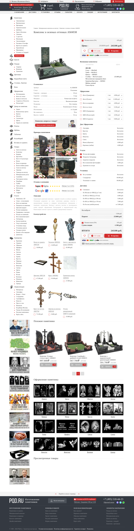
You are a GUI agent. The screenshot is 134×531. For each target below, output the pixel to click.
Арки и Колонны (21, 32)
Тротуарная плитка (21, 179)
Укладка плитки (21, 230)
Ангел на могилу (21, 150)
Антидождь (19, 219)
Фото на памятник (21, 203)
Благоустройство (21, 221)
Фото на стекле (20, 96)
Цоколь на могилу (111, 518)
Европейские (20, 48)
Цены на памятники (51, 511)
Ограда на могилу (111, 511)
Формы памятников (51, 521)
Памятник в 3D (20, 198)
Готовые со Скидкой (22, 52)
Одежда (18, 283)
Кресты (18, 259)
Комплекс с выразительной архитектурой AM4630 (108, 358)
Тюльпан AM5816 (54, 242)
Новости (18, 301)
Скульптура (19, 118)
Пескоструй (19, 103)
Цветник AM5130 (39, 275)
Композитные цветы (22, 111)
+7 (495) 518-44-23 (113, 5)
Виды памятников (50, 513)
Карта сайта (19, 314)
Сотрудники (19, 296)
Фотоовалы (19, 188)
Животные (19, 281)
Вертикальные (20, 23)
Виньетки (19, 265)
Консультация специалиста (45, 125)
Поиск (60, 1)
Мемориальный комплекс (17, 513)
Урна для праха (20, 186)
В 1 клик (95, 51)
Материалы (19, 290)
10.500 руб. (53, 278)
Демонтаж (19, 234)
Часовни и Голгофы (22, 43)
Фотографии (102, 12)
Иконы (18, 250)
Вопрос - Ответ (20, 294)
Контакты (116, 12)
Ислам (18, 274)
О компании (19, 12)
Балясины (19, 152)
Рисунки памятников (22, 312)
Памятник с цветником (113, 524)
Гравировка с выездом (23, 212)
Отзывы (57, 12)
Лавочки (18, 170)
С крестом (19, 36)
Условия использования (46, 529)
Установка (45, 12)
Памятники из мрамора (16, 516)
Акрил (18, 109)
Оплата (80, 12)
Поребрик (19, 181)
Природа (18, 261)
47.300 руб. (38, 278)
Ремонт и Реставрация (23, 232)
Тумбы (18, 183)
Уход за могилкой (21, 223)
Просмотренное (78, 1)
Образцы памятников (80, 516)
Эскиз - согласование (22, 201)
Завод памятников (79, 518)
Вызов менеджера (57, 500)
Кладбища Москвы (22, 308)
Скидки (90, 12)
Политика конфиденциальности (63, 529)
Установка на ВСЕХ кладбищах (21, 5)
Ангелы (18, 252)
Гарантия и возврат (80, 529)
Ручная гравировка (21, 210)
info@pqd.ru (43, 1)
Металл (18, 116)
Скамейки (19, 177)
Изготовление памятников (24, 500)
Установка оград (21, 226)
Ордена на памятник (22, 123)
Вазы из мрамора (21, 163)
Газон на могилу (21, 168)
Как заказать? (78, 511)
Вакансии (19, 305)
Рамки (18, 272)
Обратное (19, 245)
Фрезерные (19, 25)
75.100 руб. (38, 314)
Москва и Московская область (19, 1)
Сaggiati (18, 192)
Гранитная (19, 71)
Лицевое (18, 243)
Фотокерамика (20, 94)
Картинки (19, 241)
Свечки (18, 268)
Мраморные (19, 50)
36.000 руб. (38, 247)
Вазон (18, 161)
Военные (19, 277)
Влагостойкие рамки (22, 165)
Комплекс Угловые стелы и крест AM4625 (48, 357)
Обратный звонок (109, 8)
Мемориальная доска (22, 174)
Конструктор (117, 1)
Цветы (18, 120)
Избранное (97, 1)
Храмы (18, 256)
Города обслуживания (22, 310)
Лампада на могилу (22, 172)
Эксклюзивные (20, 41)
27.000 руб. (68, 281)
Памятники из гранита (16, 511)
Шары (18, 190)
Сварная (18, 67)
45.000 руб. (68, 247)
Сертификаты (20, 299)
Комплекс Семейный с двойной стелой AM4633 (78, 357)
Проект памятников (51, 516)
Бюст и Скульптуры (22, 159)
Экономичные (20, 21)
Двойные (19, 30)
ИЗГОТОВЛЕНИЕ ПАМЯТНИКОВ (20, 508)
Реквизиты (90, 529)
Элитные (19, 34)
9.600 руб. (52, 314)
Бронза (18, 114)
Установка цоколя (21, 228)
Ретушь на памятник (22, 214)
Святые (18, 254)
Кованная (19, 69)
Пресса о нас (20, 303)
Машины (19, 279)
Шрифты (19, 247)
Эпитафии (19, 292)
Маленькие (19, 39)
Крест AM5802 (53, 275)
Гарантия (68, 12)
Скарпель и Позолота (22, 101)
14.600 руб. (53, 245)
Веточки (18, 263)
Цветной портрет (21, 207)
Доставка (32, 12)
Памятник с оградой (112, 521)
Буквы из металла (21, 98)
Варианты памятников (80, 513)
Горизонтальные (21, 27)
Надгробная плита (111, 513)
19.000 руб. (68, 317)
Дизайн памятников (15, 521)
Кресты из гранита (21, 45)
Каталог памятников (15, 518)
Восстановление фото (22, 216)
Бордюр (18, 154)
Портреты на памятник (23, 205)
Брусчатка (19, 156)
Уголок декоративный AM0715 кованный (69, 311)
